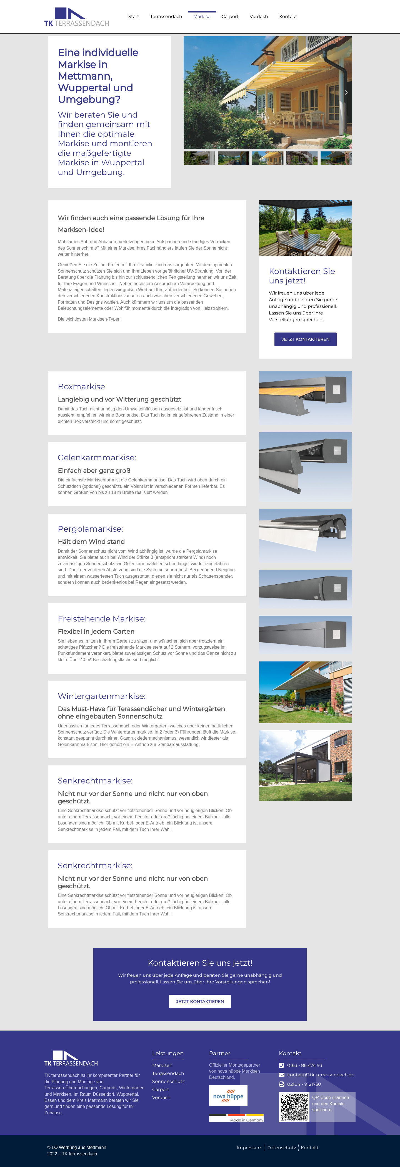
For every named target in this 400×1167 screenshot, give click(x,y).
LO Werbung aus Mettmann (79, 1147)
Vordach (259, 16)
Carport (230, 16)
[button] (189, 92)
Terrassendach (166, 16)
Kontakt (288, 16)
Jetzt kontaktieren (305, 339)
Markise (202, 16)
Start (133, 16)
